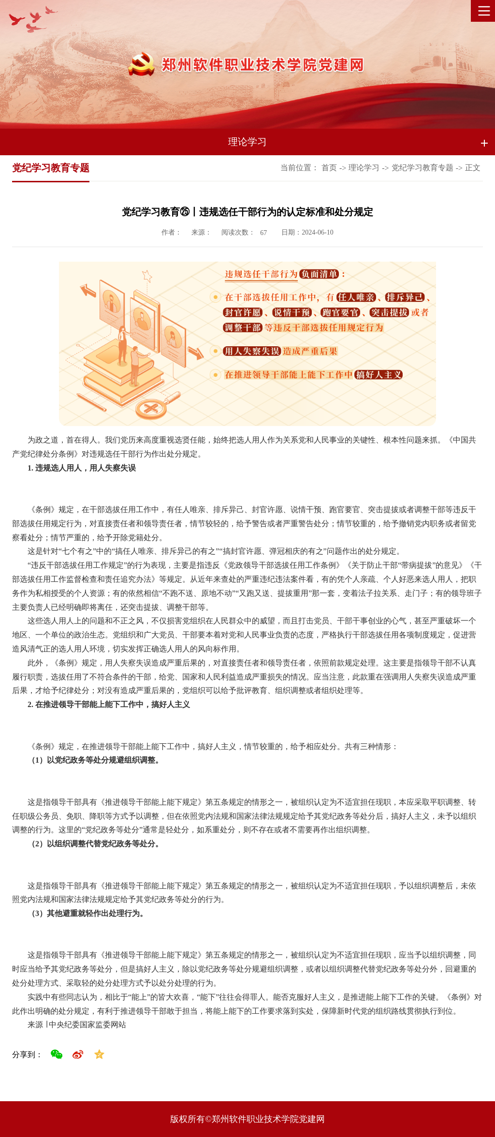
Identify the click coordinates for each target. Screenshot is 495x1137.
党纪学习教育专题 (422, 167)
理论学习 (247, 141)
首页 (329, 167)
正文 (472, 167)
